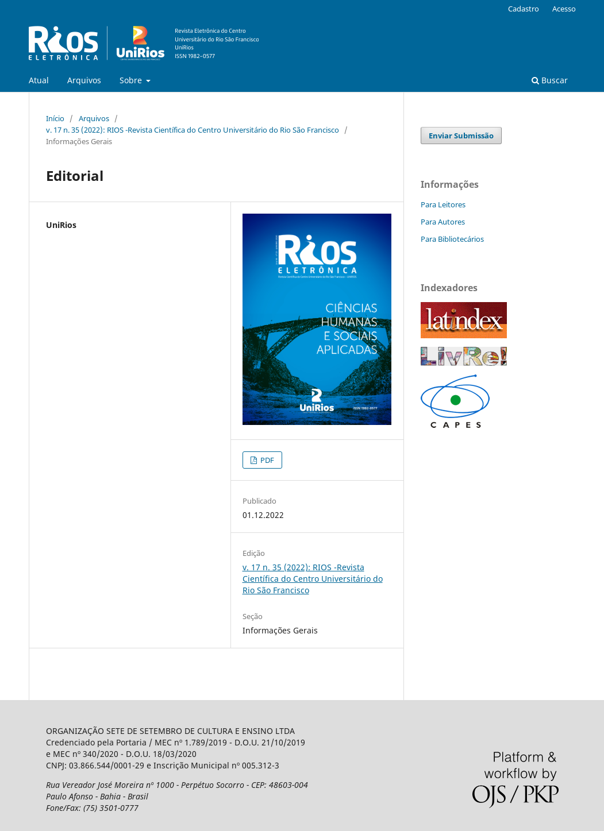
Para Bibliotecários (452, 239)
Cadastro (523, 8)
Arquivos (84, 80)
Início (55, 118)
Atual (39, 80)
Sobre (132, 80)
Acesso (564, 8)
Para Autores (443, 222)
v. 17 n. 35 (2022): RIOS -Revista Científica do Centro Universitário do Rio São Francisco (192, 130)
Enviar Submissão (461, 135)
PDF (266, 460)
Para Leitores (443, 204)
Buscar (550, 80)
